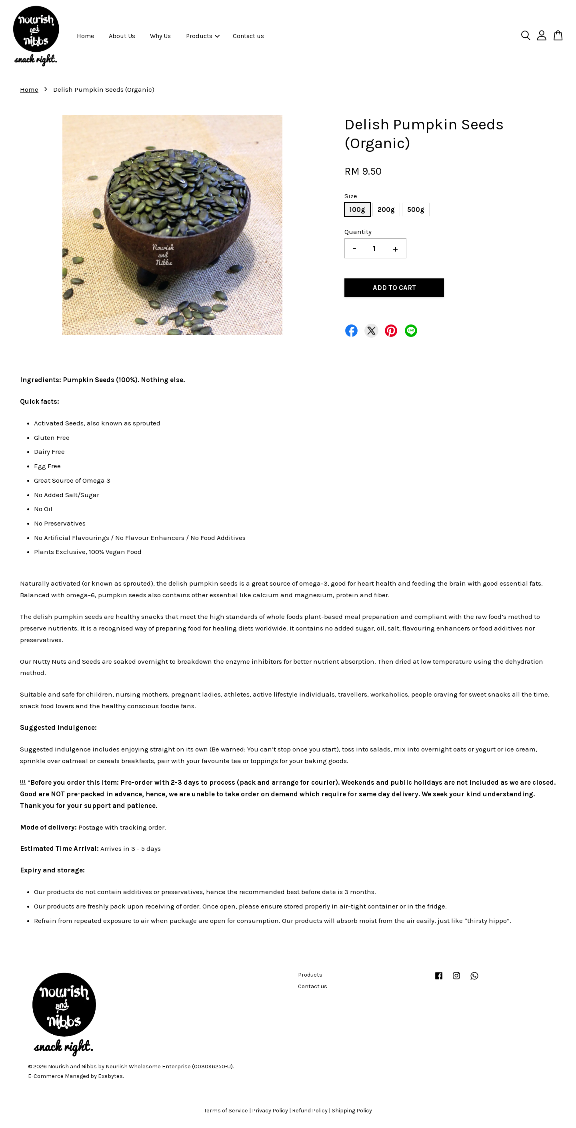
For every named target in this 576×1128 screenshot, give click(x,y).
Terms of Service (226, 1110)
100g (357, 209)
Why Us (160, 36)
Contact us (248, 36)
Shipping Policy (352, 1110)
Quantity (358, 232)
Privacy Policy (270, 1110)
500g (415, 209)
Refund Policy (310, 1110)
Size (350, 196)
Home (85, 36)
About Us (122, 36)
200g (386, 209)
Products (203, 36)
